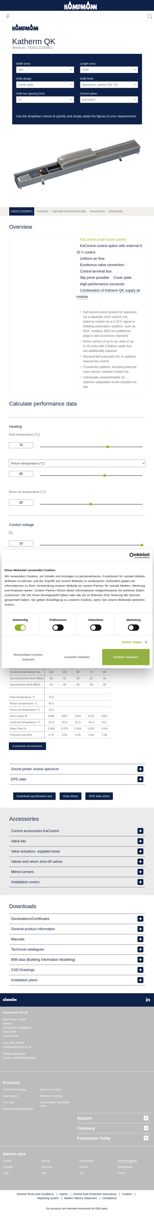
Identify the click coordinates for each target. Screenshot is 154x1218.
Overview (42, 211)
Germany (47, 1167)
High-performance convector (102, 284)
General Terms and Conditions (35, 1195)
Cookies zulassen (125, 657)
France (121, 1174)
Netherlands (124, 1167)
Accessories (97, 211)
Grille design (23, 78)
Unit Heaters (10, 1096)
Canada (8, 1167)
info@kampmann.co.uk (17, 1047)
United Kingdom (127, 1161)
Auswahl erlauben (76, 657)
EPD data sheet (112, 796)
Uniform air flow (92, 259)
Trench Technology (14, 1090)
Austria (45, 1161)
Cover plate (122, 278)
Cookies (127, 1195)
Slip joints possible (94, 278)
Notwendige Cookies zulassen (28, 657)
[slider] (107, 446)
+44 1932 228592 (13, 1043)
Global (7, 1161)
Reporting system (48, 1199)
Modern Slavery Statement (80, 1199)
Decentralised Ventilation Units (55, 1105)
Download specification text (37, 796)
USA (6, 1174)
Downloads (115, 211)
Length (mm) (88, 63)
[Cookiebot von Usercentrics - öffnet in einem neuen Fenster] (132, 556)
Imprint (63, 1195)
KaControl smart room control (103, 239)
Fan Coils (9, 1103)
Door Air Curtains (50, 1090)
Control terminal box (96, 271)
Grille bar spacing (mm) (30, 93)
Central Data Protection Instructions (95, 1195)
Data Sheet (79, 796)
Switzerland (86, 1161)
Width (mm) (23, 63)
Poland (83, 1167)
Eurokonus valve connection (102, 265)
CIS (81, 1174)
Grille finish (87, 78)
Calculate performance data (69, 211)
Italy (43, 1174)
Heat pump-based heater (18, 1109)
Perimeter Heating (51, 1096)
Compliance (109, 1199)
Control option (88, 93)
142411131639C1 (22, 211)
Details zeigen (132, 642)
